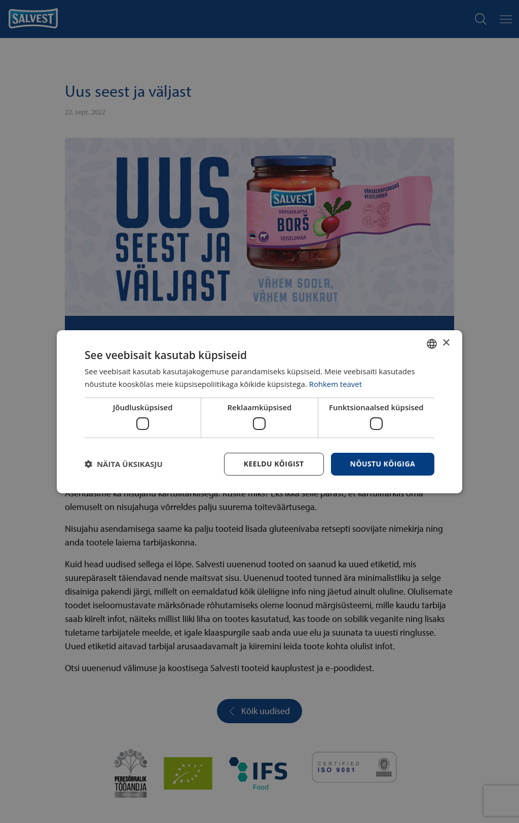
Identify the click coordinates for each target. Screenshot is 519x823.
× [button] (446, 343)
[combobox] (432, 343)
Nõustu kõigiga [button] (382, 463)
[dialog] (259, 411)
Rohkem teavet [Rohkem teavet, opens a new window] (335, 384)
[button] (124, 463)
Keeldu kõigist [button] (274, 463)
